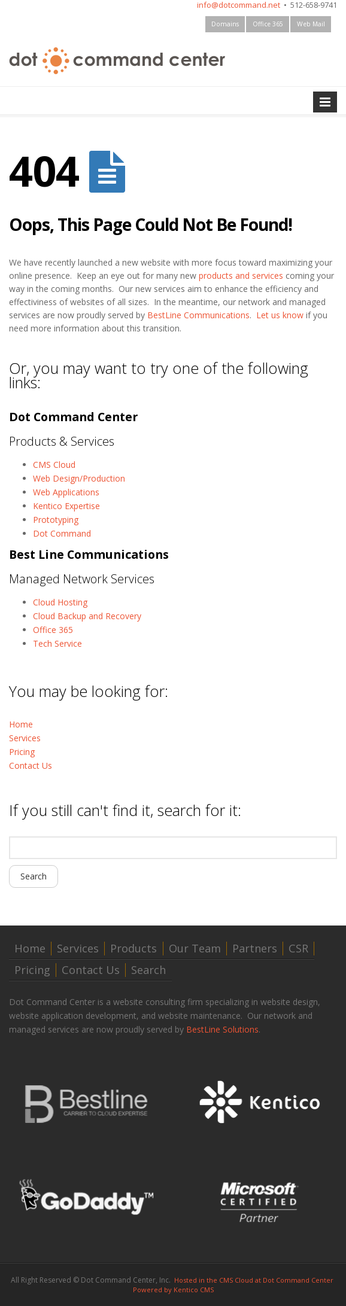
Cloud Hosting (60, 602)
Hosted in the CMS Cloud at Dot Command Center (253, 1279)
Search (148, 970)
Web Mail (311, 24)
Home (21, 724)
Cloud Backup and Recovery (87, 616)
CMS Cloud (54, 464)
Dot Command (62, 533)
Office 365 (268, 24)
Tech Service (57, 643)
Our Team (195, 948)
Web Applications (66, 492)
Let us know (279, 315)
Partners (254, 948)
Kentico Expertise (66, 506)
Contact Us (30, 765)
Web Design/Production (79, 478)
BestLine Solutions (222, 1029)
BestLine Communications (198, 315)
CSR (298, 948)
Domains (225, 24)
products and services (241, 275)
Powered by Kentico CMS (173, 1289)
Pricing (22, 751)
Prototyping (55, 519)
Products (133, 948)
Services (25, 738)
